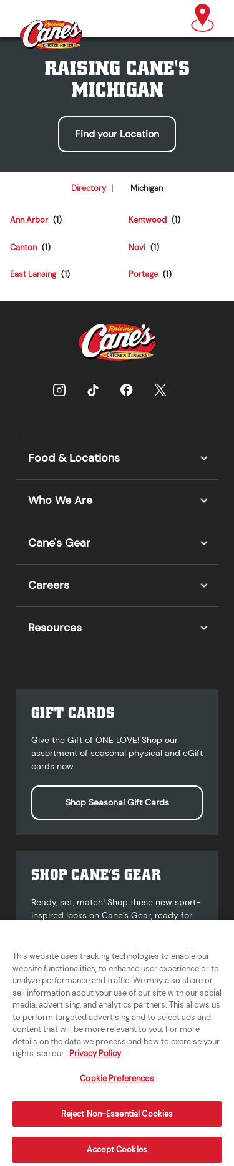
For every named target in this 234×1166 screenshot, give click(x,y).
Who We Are (60, 500)
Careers (48, 585)
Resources (55, 627)
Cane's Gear (59, 542)
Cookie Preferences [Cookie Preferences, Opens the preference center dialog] (117, 1082)
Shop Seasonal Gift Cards (117, 802)
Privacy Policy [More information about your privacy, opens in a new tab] (95, 1058)
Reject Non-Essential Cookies (117, 1118)
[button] (202, 19)
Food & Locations (74, 457)
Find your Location (117, 133)
